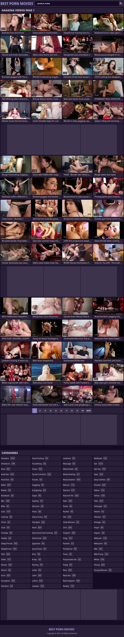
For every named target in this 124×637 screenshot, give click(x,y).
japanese (38, 543)
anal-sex (7, 474)
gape (36, 495)
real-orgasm (71, 581)
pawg (68, 565)
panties (68, 543)
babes (6, 490)
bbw (5, 506)
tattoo (99, 495)
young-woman (103, 570)
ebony (6, 565)
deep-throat (9, 543)
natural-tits (71, 495)
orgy (68, 538)
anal (6, 469)
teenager (100, 506)
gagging (38, 485)
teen (99, 501)
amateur (8, 458)
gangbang (39, 490)
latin (37, 575)
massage (69, 463)
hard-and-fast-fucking (44, 533)
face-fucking (40, 458)
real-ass (69, 575)
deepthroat (9, 549)
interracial (39, 538)
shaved (100, 485)
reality (68, 586)
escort (6, 570)
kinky (37, 559)
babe (6, 485)
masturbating (71, 474)
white (99, 559)
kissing (37, 565)
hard (37, 527)
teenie (99, 511)
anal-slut (7, 479)
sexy (99, 474)
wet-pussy (101, 554)
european (8, 581)
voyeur (99, 533)
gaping (37, 501)
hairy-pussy (39, 517)
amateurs (8, 463)
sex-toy (100, 469)
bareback (7, 495)
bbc (5, 501)
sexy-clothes (102, 479)
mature (69, 485)
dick (5, 554)
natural (69, 490)
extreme (7, 586)
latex (37, 570)
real (67, 570)
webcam (100, 538)
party (67, 554)
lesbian (38, 586)
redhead (100, 458)
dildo (6, 559)
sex (98, 463)
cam (6, 511)
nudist (68, 511)
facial (37, 469)
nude (68, 506)
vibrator (100, 517)
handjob (38, 522)
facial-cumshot (41, 474)
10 (83, 410)
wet (98, 549)
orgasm (69, 533)
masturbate (70, 469)
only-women (71, 522)
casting (6, 517)
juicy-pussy (39, 549)
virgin (99, 527)
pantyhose (70, 549)
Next (88, 410)
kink (36, 554)
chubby (7, 533)
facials (37, 479)
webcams (100, 543)
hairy (36, 511)
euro (6, 575)
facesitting (39, 463)
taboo (99, 490)
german (38, 506)
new (67, 501)
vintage (99, 522)
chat (5, 527)
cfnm (6, 522)
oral (67, 527)
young (99, 565)
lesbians (69, 458)
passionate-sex (72, 559)
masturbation (72, 479)
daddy (6, 538)
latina (37, 581)
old (67, 517)
